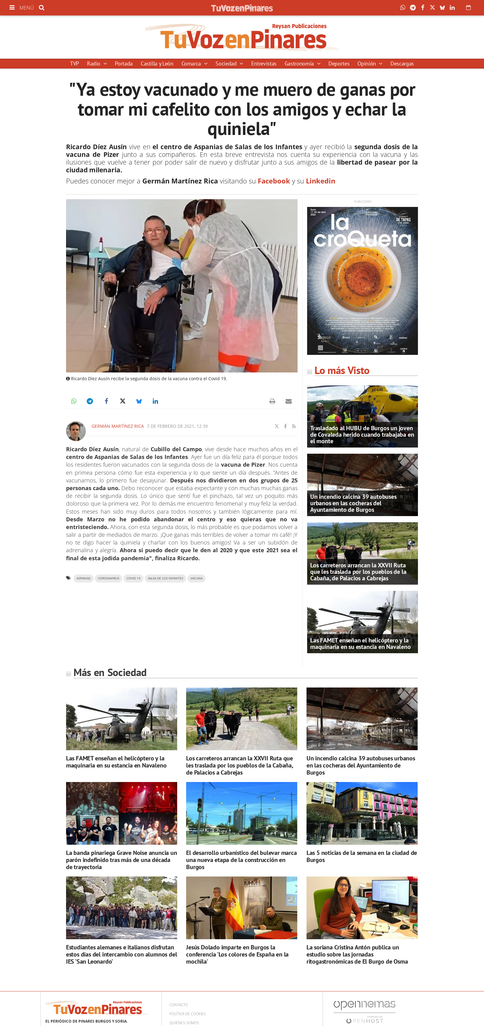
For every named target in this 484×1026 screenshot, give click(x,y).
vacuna (196, 578)
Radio (94, 63)
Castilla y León (157, 63)
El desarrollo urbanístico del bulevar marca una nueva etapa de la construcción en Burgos (241, 860)
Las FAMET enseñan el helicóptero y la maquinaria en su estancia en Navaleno (360, 643)
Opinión (367, 63)
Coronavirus (108, 578)
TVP (74, 63)
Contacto (178, 1004)
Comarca (192, 63)
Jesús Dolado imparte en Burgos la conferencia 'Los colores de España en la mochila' (237, 954)
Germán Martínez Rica (118, 426)
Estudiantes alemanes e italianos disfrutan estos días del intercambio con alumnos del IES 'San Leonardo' (121, 954)
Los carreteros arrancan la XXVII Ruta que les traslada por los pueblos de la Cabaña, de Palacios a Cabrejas (358, 571)
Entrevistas (264, 63)
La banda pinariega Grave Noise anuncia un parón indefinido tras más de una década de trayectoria (121, 860)
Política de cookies (187, 1013)
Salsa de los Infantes (165, 578)
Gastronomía (300, 63)
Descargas (402, 63)
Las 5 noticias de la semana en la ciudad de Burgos (362, 856)
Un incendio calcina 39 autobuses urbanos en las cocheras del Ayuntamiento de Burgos (353, 503)
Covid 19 (133, 578)
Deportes (338, 63)
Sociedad (226, 63)
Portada (123, 63)
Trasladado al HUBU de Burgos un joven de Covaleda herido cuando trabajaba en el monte (362, 434)
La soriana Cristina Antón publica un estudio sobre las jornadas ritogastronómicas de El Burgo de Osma (357, 954)
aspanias (83, 578)
